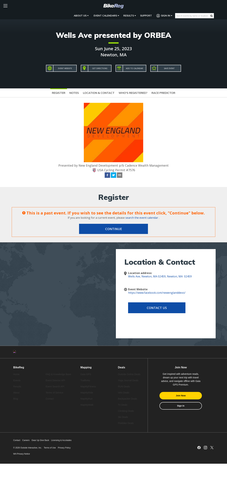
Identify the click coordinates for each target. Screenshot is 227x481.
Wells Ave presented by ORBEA (113, 35)
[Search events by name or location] (192, 15)
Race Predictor (163, 93)
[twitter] (113, 175)
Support (146, 15)
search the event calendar (141, 218)
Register (58, 93)
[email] (119, 175)
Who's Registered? (133, 93)
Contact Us (155, 308)
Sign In (164, 16)
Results (129, 15)
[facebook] (107, 175)
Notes (74, 93)
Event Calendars (106, 15)
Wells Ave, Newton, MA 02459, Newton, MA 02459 (160, 276)
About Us (81, 15)
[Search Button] (211, 15)
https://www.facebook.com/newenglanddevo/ (156, 293)
